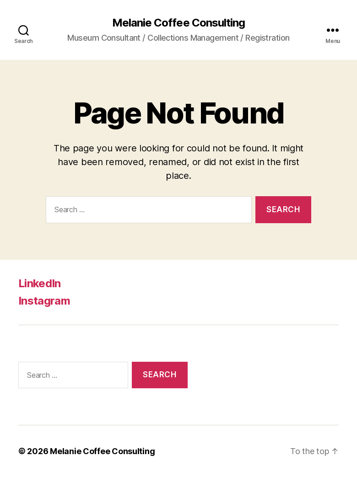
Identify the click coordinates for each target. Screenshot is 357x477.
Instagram (44, 300)
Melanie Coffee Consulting (178, 22)
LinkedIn (39, 283)
